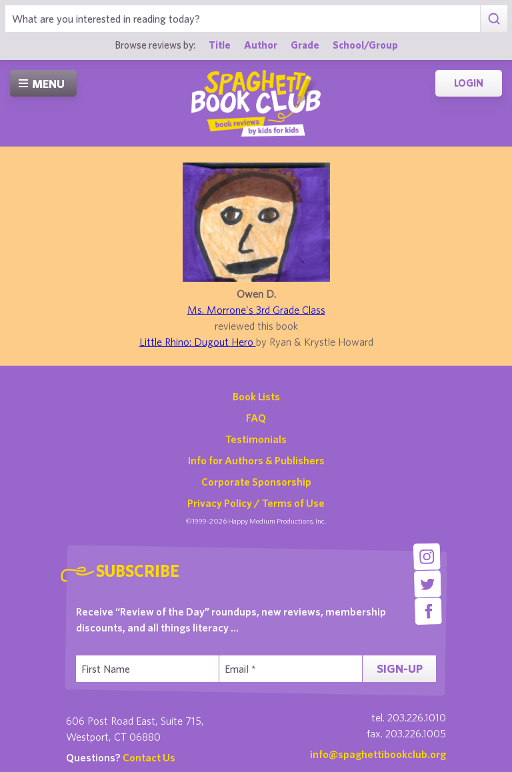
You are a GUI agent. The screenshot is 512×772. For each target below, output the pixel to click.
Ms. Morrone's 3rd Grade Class (256, 310)
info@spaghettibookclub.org (378, 754)
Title (220, 45)
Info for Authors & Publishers (256, 460)
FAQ (256, 418)
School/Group (365, 45)
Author (260, 45)
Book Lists (256, 396)
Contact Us (149, 757)
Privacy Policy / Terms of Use (256, 503)
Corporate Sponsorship (256, 482)
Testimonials (256, 439)
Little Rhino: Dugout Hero (197, 342)
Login (468, 83)
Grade (305, 45)
